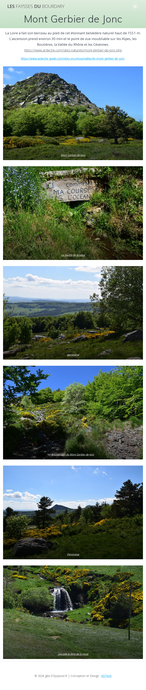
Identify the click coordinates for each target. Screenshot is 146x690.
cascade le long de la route (73, 654)
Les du (35, 6)
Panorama (73, 554)
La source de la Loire (73, 255)
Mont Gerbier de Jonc (73, 155)
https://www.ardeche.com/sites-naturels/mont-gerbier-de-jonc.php (73, 50)
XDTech (106, 676)
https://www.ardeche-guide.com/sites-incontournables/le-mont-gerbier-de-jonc (73, 58)
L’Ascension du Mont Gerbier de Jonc (73, 454)
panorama (73, 354)
